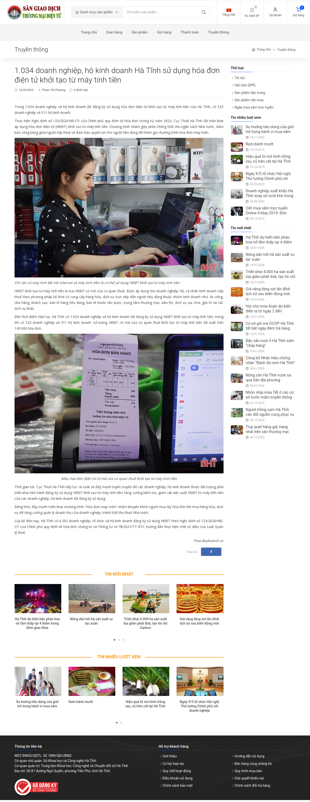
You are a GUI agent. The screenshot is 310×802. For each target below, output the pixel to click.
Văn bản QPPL (245, 87)
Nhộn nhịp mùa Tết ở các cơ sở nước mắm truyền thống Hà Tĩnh (270, 399)
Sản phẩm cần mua (249, 102)
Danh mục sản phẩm (101, 13)
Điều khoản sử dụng (178, 780)
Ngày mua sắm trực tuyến (254, 109)
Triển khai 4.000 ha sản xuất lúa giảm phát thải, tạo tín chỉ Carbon (145, 625)
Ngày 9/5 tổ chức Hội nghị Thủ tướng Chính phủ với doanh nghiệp (199, 708)
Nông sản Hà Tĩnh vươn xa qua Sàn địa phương (268, 379)
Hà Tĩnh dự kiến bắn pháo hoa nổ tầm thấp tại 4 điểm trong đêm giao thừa (37, 625)
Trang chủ (264, 51)
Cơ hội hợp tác (173, 765)
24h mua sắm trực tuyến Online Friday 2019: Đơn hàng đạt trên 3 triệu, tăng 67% (268, 217)
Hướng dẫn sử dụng (249, 758)
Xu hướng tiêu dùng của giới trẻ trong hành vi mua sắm (270, 131)
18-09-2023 (26, 91)
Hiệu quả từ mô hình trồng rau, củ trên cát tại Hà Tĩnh (268, 160)
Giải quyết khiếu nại (249, 780)
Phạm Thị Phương (53, 91)
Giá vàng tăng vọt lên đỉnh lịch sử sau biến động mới (268, 293)
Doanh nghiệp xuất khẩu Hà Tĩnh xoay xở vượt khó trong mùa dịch (270, 197)
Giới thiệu (170, 758)
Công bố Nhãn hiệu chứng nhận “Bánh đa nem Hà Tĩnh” (270, 362)
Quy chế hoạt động (177, 773)
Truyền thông (286, 51)
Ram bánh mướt (81, 703)
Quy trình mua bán (248, 773)
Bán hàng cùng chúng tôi (253, 765)
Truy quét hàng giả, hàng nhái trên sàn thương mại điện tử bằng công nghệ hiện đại (270, 435)
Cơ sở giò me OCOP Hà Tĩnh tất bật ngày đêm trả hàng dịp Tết (270, 330)
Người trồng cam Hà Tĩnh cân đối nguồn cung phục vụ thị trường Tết (270, 416)
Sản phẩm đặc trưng (250, 94)
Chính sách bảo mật (178, 787)
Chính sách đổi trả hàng (252, 787)
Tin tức (240, 80)
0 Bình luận (81, 91)
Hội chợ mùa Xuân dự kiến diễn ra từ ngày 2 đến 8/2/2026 (268, 313)
